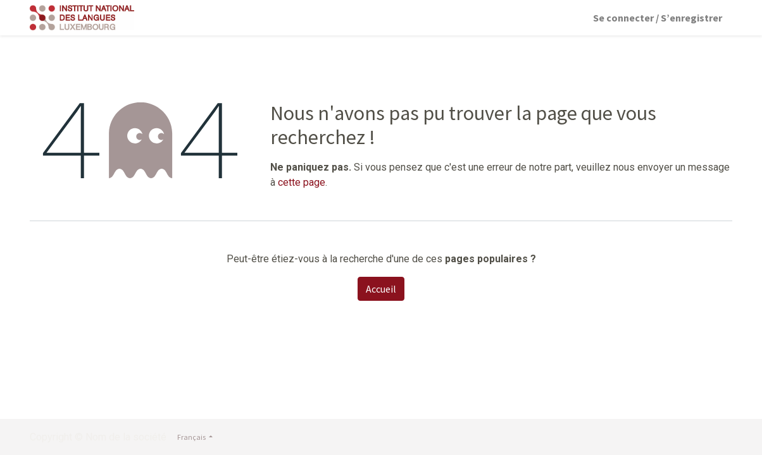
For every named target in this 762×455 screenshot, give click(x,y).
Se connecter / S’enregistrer (657, 17)
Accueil (381, 288)
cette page (301, 182)
